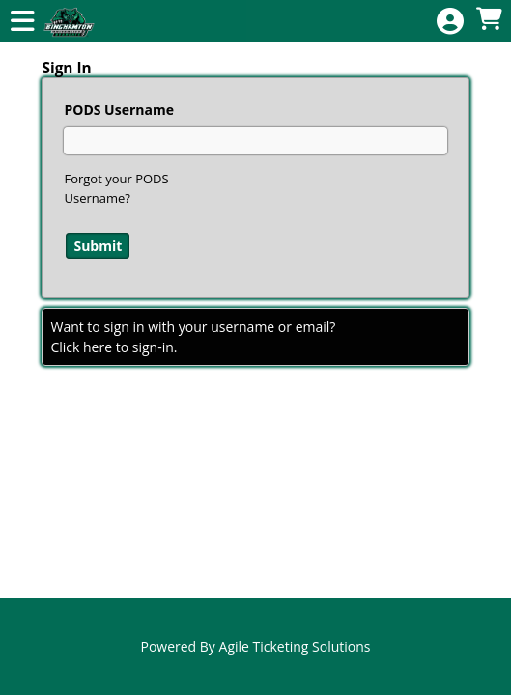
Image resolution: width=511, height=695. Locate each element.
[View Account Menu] (450, 22)
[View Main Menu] (22, 22)
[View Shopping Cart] (488, 20)
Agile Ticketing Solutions (295, 646)
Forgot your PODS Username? (116, 188)
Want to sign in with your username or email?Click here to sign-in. (192, 337)
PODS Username (119, 109)
